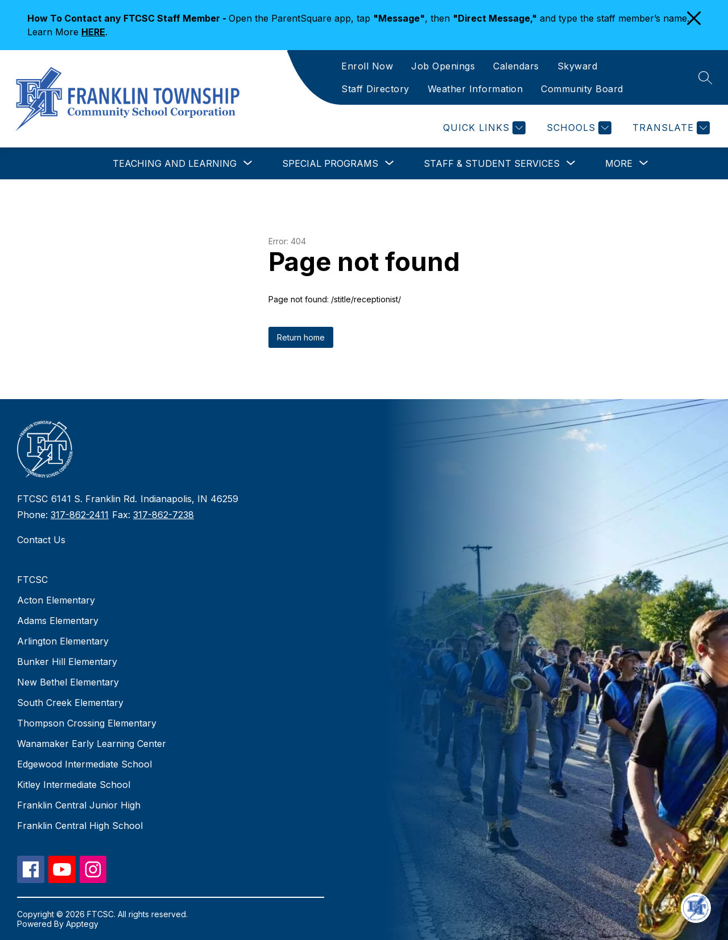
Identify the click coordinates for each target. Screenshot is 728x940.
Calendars (516, 66)
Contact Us (41, 539)
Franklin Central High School (80, 825)
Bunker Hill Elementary (67, 661)
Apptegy (82, 924)
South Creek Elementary (70, 702)
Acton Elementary (56, 600)
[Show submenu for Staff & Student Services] (492, 163)
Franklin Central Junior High (78, 805)
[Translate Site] (670, 128)
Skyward (577, 66)
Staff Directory (375, 89)
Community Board (582, 89)
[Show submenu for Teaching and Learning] (175, 163)
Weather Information (475, 89)
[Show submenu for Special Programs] (330, 163)
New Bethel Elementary (68, 682)
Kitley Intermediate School (73, 784)
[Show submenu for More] (618, 163)
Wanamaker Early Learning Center (91, 743)
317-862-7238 (163, 514)
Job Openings (443, 66)
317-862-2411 (80, 514)
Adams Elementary (57, 620)
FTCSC (32, 579)
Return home (301, 337)
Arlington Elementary (63, 641)
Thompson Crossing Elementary (86, 723)
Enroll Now (367, 66)
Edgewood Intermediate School (84, 764)
